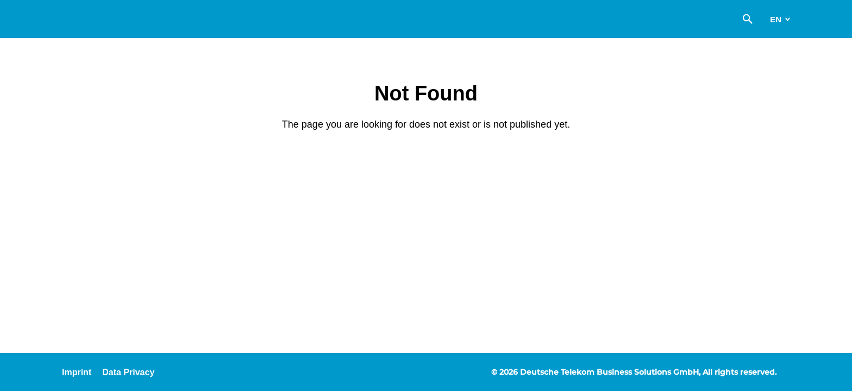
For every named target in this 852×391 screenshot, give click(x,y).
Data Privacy (128, 372)
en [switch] (775, 19)
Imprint (76, 372)
